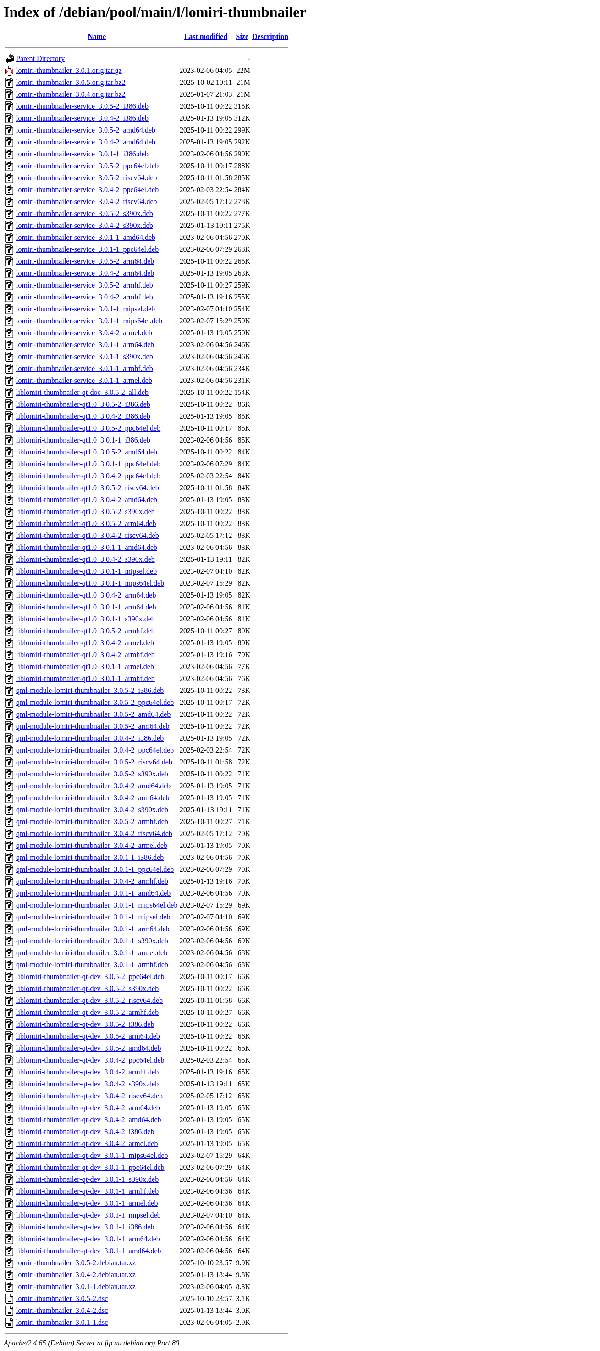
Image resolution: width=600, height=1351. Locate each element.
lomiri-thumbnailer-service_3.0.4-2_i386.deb (82, 118)
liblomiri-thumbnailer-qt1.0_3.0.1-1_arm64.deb (86, 607)
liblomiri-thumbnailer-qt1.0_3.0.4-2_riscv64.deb (87, 535)
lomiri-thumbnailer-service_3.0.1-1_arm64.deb (85, 345)
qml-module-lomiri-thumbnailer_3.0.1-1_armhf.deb (92, 965)
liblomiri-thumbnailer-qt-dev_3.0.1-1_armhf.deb (87, 1191)
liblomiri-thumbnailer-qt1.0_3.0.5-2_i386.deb (83, 404)
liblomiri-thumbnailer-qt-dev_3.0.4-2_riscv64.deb (89, 1096)
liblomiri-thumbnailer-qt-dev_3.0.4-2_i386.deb (85, 1131)
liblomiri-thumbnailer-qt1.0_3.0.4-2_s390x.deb (85, 559)
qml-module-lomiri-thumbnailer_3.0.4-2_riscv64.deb (94, 833)
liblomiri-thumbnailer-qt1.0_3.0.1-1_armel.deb (85, 666)
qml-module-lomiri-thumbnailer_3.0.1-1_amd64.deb (93, 893)
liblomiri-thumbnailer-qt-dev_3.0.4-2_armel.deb (87, 1143)
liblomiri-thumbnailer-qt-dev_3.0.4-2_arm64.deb (88, 1108)
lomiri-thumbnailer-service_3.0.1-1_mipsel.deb (85, 309)
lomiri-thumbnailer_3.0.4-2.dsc (62, 1310)
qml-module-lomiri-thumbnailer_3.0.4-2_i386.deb (90, 738)
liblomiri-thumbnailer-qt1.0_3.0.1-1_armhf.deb (85, 678)
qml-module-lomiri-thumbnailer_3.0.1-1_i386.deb (90, 857)
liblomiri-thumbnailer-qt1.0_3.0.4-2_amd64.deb (86, 500)
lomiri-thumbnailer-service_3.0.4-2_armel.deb (84, 333)
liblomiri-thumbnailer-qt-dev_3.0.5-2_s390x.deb (87, 988)
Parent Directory (40, 58)
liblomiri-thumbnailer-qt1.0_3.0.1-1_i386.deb (83, 440)
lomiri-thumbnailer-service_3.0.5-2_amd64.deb (85, 130)
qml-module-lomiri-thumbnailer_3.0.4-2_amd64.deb (93, 786)
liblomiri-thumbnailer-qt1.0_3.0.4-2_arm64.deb (86, 595)
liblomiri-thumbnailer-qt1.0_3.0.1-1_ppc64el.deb (88, 464)
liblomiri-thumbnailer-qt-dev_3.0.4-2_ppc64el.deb (90, 1060)
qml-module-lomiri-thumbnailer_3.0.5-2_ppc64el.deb (95, 702)
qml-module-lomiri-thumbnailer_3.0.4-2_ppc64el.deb (95, 750)
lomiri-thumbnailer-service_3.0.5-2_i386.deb (82, 106)
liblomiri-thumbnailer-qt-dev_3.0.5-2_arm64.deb (88, 1036)
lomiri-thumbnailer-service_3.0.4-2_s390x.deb (84, 225)
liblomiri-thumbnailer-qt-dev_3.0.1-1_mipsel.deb (88, 1215)
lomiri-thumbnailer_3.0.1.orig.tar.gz (69, 70)
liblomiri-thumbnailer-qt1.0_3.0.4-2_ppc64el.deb (88, 476)
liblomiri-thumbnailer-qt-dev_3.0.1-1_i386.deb (85, 1227)
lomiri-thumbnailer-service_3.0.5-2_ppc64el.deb (87, 166)
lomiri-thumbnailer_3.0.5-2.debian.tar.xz (76, 1263)
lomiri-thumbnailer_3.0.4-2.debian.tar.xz (76, 1275)
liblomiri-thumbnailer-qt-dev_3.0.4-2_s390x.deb (87, 1084)
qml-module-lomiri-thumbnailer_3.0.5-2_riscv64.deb (94, 762)
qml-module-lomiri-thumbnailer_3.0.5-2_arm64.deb (93, 726)
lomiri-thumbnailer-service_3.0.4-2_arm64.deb (85, 273)
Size (242, 36)
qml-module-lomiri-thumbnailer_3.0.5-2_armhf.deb (92, 821)
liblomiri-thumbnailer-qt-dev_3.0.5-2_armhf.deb (87, 1012)
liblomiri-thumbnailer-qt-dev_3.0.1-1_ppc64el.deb (90, 1167)
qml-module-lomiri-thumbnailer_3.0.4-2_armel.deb (91, 845)
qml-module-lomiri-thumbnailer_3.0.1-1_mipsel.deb (93, 917)
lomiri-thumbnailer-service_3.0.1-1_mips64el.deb (89, 321)
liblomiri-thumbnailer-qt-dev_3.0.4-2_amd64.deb (88, 1120)
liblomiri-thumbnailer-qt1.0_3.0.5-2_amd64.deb (86, 452)
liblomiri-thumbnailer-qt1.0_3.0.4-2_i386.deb (83, 416)
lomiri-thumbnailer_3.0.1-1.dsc (62, 1322)
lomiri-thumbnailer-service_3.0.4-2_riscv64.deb (86, 201)
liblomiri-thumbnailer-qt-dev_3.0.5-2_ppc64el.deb (90, 976)
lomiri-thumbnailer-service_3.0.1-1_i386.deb (82, 154)
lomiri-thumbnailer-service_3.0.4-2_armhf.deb (84, 297)
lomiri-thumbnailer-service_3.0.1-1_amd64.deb (85, 237)
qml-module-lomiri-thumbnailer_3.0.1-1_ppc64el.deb (95, 869)
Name (97, 36)
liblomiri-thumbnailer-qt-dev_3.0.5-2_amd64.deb (88, 1048)
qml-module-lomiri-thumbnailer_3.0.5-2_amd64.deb (93, 714)
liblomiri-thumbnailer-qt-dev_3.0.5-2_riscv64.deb (89, 1000)
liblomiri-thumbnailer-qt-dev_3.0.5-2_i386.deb (85, 1024)
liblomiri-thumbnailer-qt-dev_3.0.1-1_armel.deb (87, 1203)
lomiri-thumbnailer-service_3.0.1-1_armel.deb (84, 380)
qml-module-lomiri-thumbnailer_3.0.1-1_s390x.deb (92, 941)
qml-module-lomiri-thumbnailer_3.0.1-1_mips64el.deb (96, 905)
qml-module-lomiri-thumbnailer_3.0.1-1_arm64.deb (93, 929)
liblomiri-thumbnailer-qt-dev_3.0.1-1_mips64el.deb (92, 1155)
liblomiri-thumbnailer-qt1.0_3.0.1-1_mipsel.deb (86, 571)
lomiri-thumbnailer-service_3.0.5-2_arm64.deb (85, 261)
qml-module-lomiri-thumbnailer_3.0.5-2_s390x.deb (92, 774)
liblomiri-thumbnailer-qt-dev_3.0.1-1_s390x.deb (87, 1179)
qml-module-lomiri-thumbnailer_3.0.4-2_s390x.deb (92, 810)
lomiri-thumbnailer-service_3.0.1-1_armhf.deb (84, 368)
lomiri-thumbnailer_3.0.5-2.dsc (62, 1298)
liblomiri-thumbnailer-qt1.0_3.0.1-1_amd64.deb (86, 547)
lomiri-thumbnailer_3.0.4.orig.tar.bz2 (71, 94)
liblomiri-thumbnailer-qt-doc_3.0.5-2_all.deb (82, 392)
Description (270, 36)
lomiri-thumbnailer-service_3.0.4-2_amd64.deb (85, 142)
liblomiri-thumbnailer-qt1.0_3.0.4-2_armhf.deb (85, 655)
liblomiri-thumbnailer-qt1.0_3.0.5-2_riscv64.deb (87, 488)
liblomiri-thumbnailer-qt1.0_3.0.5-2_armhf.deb (85, 631)
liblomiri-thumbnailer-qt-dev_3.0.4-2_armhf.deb (87, 1072)
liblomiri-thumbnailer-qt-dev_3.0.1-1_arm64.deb (88, 1239)
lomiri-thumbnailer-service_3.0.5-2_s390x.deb (84, 213)
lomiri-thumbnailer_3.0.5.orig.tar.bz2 (71, 82)
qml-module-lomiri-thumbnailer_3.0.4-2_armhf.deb (92, 881)
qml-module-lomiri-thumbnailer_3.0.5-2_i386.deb (90, 690)
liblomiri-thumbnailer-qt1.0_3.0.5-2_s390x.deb (85, 511)
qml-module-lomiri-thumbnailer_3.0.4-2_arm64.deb (93, 798)
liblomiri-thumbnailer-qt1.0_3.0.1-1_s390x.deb (85, 619)
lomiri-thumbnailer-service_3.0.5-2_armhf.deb (84, 285)
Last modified (206, 36)
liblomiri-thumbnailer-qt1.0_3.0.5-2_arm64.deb (86, 523)
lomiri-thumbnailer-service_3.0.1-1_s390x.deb (84, 356)
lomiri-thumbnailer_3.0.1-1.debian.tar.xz (76, 1286)
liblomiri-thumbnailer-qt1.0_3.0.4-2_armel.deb (85, 643)
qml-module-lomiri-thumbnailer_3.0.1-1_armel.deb (91, 953)
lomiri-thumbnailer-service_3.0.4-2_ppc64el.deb (87, 190)
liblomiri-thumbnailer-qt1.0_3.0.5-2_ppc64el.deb (88, 428)
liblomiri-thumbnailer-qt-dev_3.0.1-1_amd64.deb (88, 1251)
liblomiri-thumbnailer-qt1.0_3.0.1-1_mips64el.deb (90, 583)
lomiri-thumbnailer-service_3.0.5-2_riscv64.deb (86, 178)
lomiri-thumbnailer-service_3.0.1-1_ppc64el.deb (87, 249)
